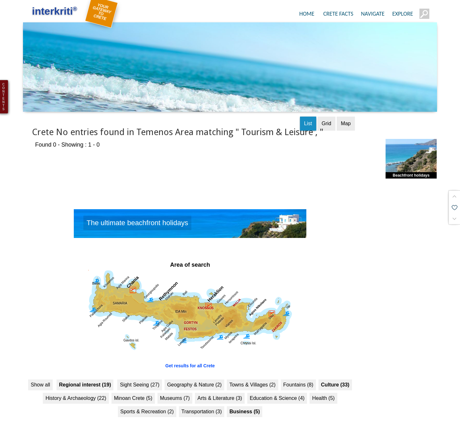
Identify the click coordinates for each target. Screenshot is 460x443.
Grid (326, 119)
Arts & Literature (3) (219, 393)
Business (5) (244, 407)
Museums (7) (175, 393)
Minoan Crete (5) (133, 393)
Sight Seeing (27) (139, 380)
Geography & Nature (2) (194, 380)
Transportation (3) (201, 407)
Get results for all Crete (190, 361)
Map (346, 119)
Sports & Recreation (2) (147, 407)
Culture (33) (335, 380)
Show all (40, 380)
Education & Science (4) (277, 393)
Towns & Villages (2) (252, 380)
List (308, 119)
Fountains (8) (298, 380)
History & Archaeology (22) (75, 393)
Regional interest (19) (85, 380)
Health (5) (323, 393)
